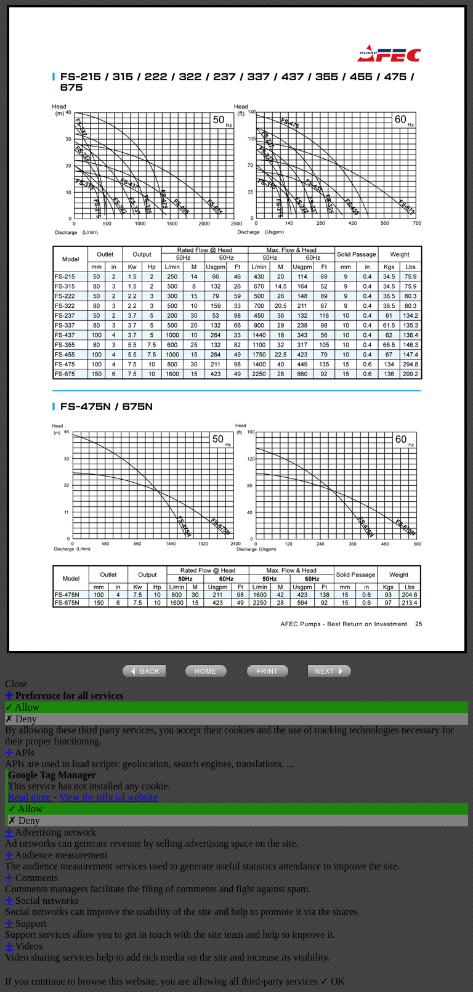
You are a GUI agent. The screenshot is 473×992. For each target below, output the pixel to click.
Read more (31, 797)
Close (16, 684)
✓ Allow (22, 707)
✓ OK (332, 981)
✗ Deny (21, 719)
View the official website (108, 797)
